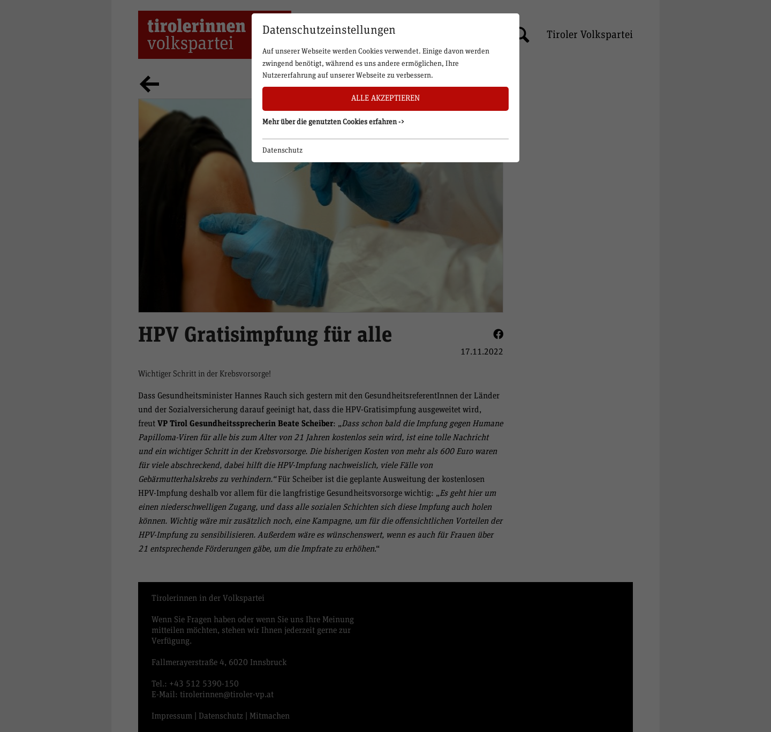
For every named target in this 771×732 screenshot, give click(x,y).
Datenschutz (282, 150)
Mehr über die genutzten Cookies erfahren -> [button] (333, 122)
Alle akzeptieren (385, 98)
